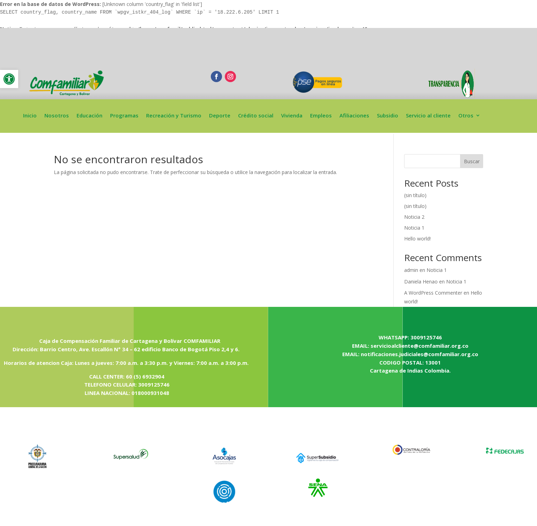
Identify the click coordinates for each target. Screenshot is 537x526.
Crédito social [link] (255, 116)
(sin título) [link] (415, 195)
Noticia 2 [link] (414, 217)
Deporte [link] (219, 116)
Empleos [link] (321, 116)
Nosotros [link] (56, 116)
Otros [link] (465, 116)
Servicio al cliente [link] (428, 116)
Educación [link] (89, 116)
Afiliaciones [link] (354, 116)
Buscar (472, 161)
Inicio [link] (30, 116)
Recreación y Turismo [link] (173, 116)
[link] (9, 79)
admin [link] (411, 270)
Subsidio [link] (387, 116)
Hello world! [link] (417, 238)
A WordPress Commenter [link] (433, 292)
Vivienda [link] (291, 116)
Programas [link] (124, 116)
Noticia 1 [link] (414, 227)
